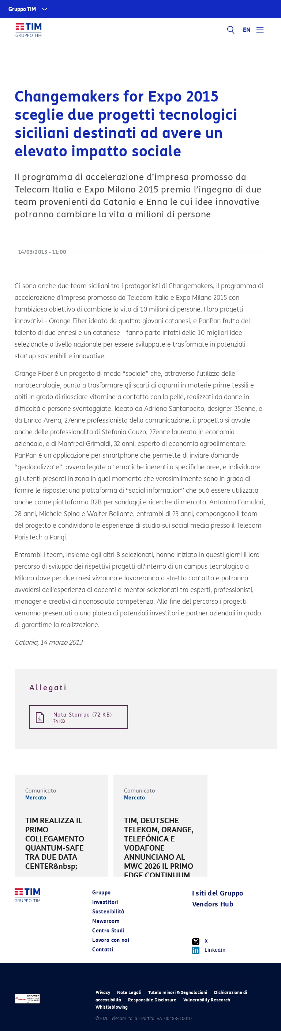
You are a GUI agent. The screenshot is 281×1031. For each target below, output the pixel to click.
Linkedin (209, 950)
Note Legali (129, 992)
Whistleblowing (111, 1007)
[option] (61, 845)
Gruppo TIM (22, 9)
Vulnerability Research (206, 1000)
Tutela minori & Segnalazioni (177, 992)
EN (247, 30)
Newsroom (105, 921)
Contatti (102, 950)
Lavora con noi (110, 940)
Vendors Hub (212, 904)
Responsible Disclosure (152, 1000)
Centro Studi (108, 931)
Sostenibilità (108, 912)
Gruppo (101, 893)
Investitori (105, 902)
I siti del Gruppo (217, 893)
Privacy (102, 992)
